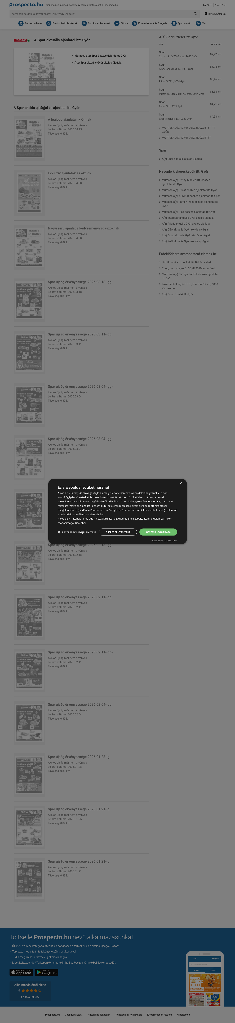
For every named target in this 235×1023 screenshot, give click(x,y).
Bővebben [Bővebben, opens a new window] (81, 519)
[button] (77, 538)
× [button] (181, 479)
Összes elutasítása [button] (115, 528)
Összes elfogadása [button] (157, 528)
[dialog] (117, 511)
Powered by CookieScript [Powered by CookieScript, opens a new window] (164, 544)
